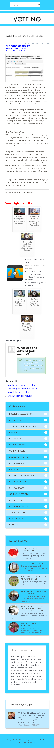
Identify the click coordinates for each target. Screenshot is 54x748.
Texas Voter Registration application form (34, 578)
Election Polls (17, 420)
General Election (18, 494)
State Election (17, 512)
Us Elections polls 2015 (32, 563)
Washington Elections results (22, 388)
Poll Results (16, 525)
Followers (15, 438)
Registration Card (19, 469)
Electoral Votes (18, 463)
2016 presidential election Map (29, 549)
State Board (16, 519)
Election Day (16, 500)
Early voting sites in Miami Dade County (34, 592)
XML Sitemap (29, 742)
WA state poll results (18, 392)
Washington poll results (20, 396)
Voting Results (17, 451)
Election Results (18, 482)
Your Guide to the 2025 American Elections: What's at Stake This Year (33, 608)
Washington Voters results (21, 385)
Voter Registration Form (22, 426)
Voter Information (19, 445)
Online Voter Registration (23, 475)
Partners (44, 740)
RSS (21, 742)
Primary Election (18, 457)
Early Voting (16, 432)
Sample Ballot (17, 488)
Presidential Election (20, 414)
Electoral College (19, 506)
